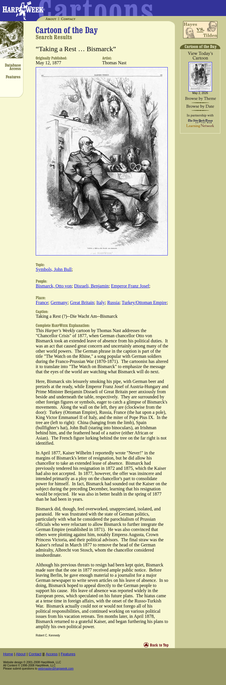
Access (52, 654)
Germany (59, 302)
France (42, 302)
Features (68, 654)
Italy (100, 302)
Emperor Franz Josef (130, 285)
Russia (113, 302)
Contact (35, 654)
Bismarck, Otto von (54, 285)
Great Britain (82, 302)
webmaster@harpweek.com (55, 668)
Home (8, 654)
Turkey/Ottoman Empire (144, 302)
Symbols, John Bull (54, 269)
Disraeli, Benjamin (91, 285)
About (21, 654)
